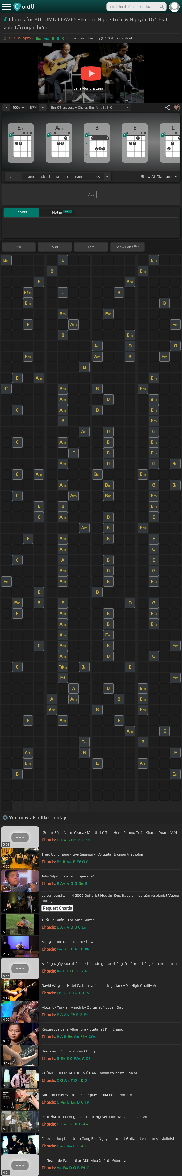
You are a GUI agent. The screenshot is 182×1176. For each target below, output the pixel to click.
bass (96, 176)
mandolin (63, 176)
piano (30, 176)
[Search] (161, 6)
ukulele (46, 176)
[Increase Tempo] (43, 107)
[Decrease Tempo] (6, 107)
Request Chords (57, 908)
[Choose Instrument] (107, 176)
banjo (79, 176)
